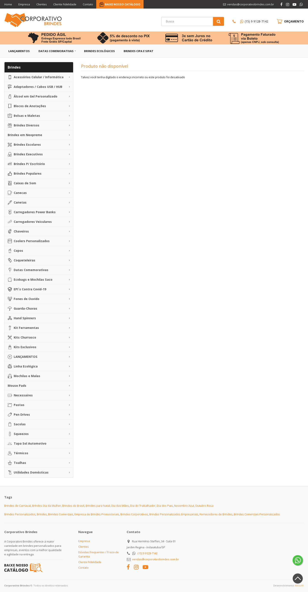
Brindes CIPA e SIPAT (138, 51)
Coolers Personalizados (29, 241)
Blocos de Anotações (27, 106)
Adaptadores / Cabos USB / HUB (35, 87)
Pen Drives (19, 414)
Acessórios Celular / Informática (36, 77)
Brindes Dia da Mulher (46, 506)
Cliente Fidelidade (64, 4)
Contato (88, 4)
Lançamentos (19, 51)
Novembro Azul (184, 506)
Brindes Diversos (23, 125)
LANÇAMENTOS (22, 357)
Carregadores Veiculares (30, 222)
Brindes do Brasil (73, 506)
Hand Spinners (22, 318)
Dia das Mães (120, 506)
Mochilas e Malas (24, 376)
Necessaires (20, 395)
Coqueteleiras (21, 260)
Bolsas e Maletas (24, 116)
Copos (15, 251)
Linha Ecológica (23, 366)
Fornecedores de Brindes (216, 514)
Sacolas (17, 424)
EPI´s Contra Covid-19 (27, 289)
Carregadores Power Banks (32, 212)
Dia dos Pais (165, 506)
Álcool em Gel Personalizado (32, 96)
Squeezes (18, 434)
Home (8, 4)
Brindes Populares (24, 173)
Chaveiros (18, 231)
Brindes (42, 514)
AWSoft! (299, 585)
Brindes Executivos (25, 154)
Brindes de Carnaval (17, 506)
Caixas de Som (22, 183)
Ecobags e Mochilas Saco (30, 279)
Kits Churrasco (22, 337)
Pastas (16, 405)
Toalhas (17, 463)
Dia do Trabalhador (142, 506)
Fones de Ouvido (23, 299)
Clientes (41, 4)
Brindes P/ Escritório (26, 164)
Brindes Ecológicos (99, 51)
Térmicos (18, 453)
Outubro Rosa (204, 506)
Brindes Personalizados (20, 514)
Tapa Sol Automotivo (27, 443)
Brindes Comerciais (60, 514)
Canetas (17, 202)
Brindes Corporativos (134, 514)
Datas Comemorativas (56, 51)
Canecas (17, 193)
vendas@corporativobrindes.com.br (155, 559)
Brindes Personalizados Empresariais (173, 514)
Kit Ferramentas (23, 328)
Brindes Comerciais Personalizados (257, 514)
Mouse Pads (17, 386)
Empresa (24, 4)
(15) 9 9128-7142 (256, 21)
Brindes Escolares (24, 144)
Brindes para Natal (98, 506)
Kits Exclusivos (22, 347)
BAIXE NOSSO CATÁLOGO (122, 4)
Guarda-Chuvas (22, 308)
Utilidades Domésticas (28, 472)
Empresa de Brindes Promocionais (96, 514)
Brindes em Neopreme (25, 135)
